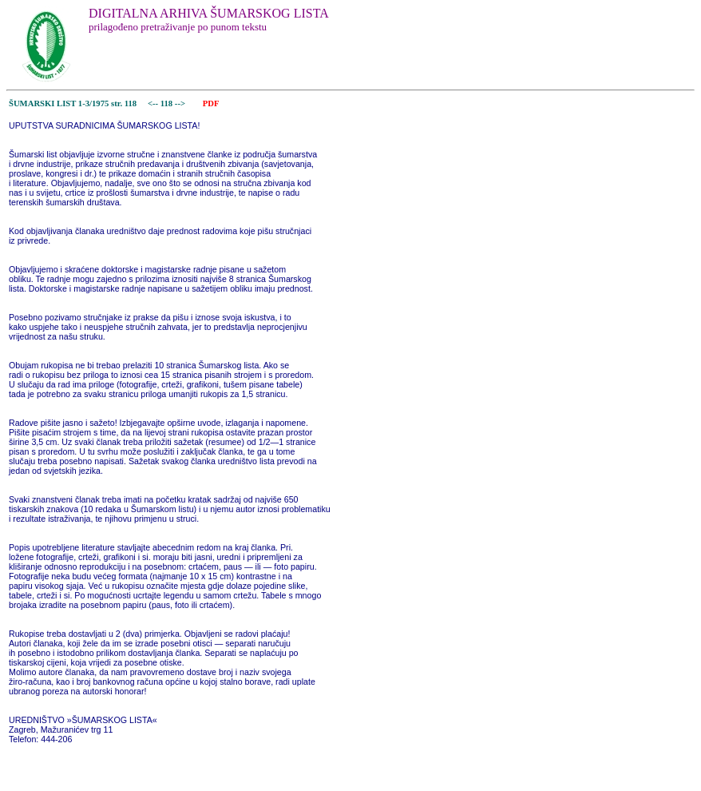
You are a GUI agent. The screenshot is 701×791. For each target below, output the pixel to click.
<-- (152, 103)
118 (167, 103)
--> (181, 103)
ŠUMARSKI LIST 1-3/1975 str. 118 (73, 103)
